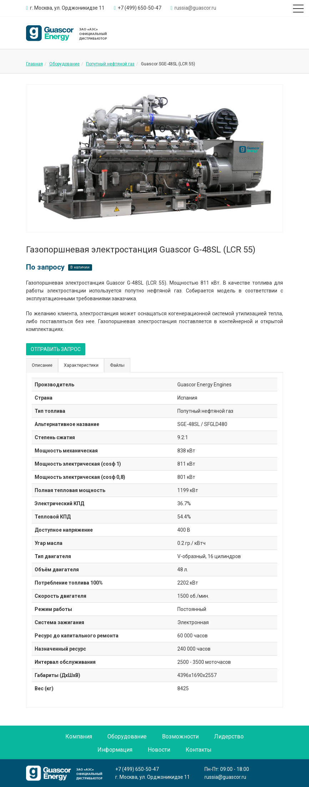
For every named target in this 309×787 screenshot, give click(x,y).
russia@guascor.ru (225, 777)
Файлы (117, 365)
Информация (114, 749)
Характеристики (81, 365)
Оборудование (64, 63)
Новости (159, 749)
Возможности (180, 736)
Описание (42, 365)
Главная (34, 63)
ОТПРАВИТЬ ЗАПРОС (56, 349)
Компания (78, 736)
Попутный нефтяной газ (110, 63)
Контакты (199, 749)
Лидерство (229, 736)
